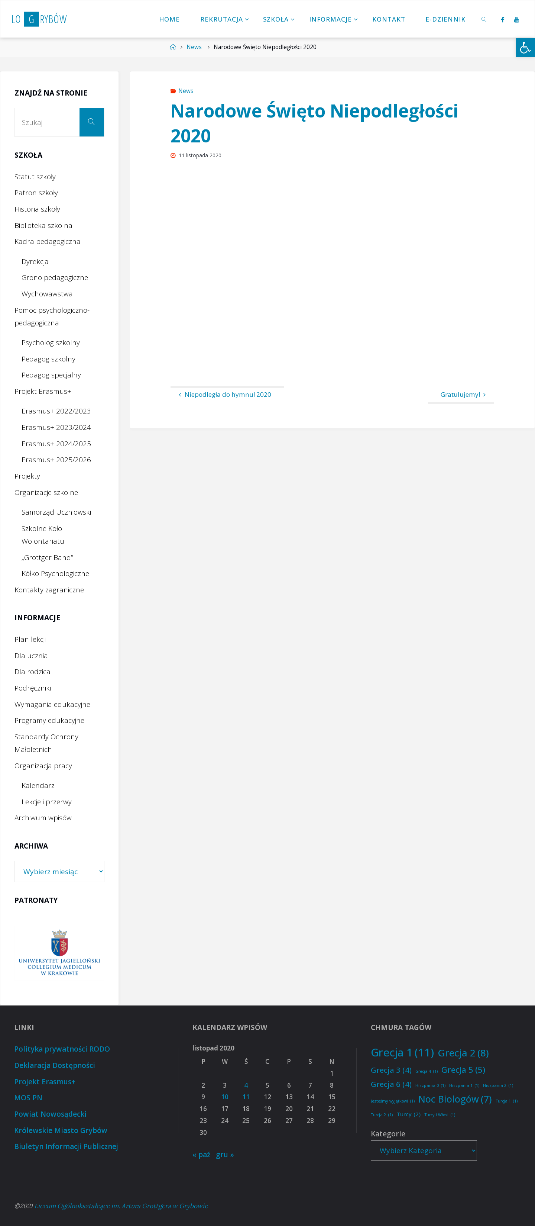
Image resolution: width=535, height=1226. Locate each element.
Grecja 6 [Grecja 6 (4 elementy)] (391, 1084)
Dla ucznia (31, 655)
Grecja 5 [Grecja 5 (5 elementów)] (463, 1069)
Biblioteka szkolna (43, 225)
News (194, 47)
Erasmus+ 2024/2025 (56, 443)
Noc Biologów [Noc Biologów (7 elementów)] (455, 1099)
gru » (225, 1154)
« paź (201, 1154)
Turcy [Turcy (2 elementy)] (408, 1114)
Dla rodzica (32, 671)
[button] (525, 47)
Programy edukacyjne (49, 720)
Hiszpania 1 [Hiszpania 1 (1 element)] (464, 1085)
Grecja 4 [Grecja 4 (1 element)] (426, 1071)
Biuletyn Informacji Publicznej (66, 1146)
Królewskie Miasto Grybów (60, 1130)
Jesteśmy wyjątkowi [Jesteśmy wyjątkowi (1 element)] (393, 1101)
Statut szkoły (35, 176)
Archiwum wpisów (43, 818)
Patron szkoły (36, 192)
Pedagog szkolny (48, 359)
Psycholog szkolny (51, 342)
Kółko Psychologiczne (55, 573)
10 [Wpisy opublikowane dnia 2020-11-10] (224, 1097)
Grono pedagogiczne (55, 277)
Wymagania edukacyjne (52, 704)
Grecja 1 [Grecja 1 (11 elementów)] (402, 1052)
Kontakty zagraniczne (49, 590)
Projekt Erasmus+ (42, 391)
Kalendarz (38, 785)
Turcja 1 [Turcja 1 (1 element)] (507, 1101)
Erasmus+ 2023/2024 (56, 427)
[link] (484, 19)
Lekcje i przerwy (47, 802)
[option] (63, 953)
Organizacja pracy (43, 765)
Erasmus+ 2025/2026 (56, 459)
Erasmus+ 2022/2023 (56, 411)
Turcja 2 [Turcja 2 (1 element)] (382, 1115)
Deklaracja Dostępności (54, 1065)
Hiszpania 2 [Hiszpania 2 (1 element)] (498, 1085)
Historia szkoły (37, 209)
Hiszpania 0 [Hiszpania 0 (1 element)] (430, 1085)
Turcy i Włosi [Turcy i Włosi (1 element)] (439, 1115)
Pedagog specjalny (51, 375)
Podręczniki (32, 688)
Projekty (27, 476)
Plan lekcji (30, 639)
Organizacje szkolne (46, 492)
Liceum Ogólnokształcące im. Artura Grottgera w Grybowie (121, 1206)
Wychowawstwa (47, 294)
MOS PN (28, 1098)
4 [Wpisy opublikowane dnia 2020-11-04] (246, 1085)
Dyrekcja (35, 261)
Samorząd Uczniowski (56, 512)
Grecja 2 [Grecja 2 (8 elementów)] (463, 1053)
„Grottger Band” (47, 557)
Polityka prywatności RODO (62, 1049)
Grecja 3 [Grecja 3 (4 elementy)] (391, 1070)
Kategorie (388, 1134)
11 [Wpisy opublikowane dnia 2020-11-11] (246, 1097)
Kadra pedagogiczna (47, 241)
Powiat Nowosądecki (50, 1114)
